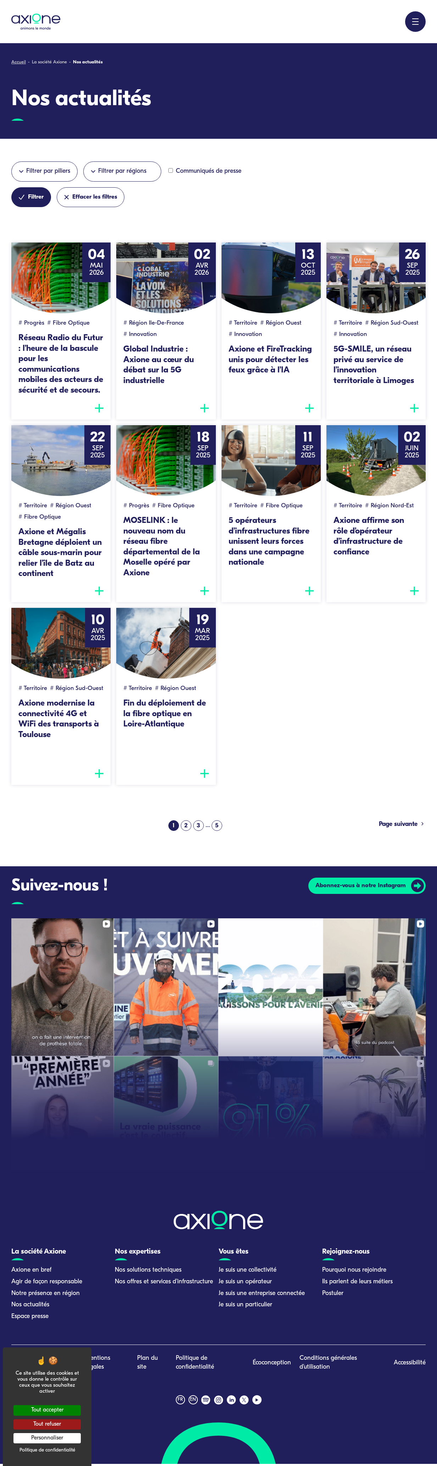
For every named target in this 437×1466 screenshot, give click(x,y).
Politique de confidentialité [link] (47, 1450)
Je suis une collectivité (247, 1273)
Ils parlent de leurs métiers (357, 1284)
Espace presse (30, 1319)
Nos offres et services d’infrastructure (164, 1284)
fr (180, 1402)
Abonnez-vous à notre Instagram (359, 888)
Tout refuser (47, 1424)
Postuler (332, 1296)
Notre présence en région (45, 1296)
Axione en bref (31, 1273)
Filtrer (31, 197)
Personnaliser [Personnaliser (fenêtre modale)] (47, 1438)
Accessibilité (410, 1365)
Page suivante (402, 826)
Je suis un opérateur (245, 1284)
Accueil (18, 62)
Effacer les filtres (91, 197)
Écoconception (272, 1365)
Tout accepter (47, 1410)
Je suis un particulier (245, 1307)
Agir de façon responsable (46, 1284)
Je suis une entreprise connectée (262, 1296)
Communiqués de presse (204, 171)
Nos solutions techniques (148, 1273)
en (193, 1402)
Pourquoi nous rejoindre (354, 1273)
